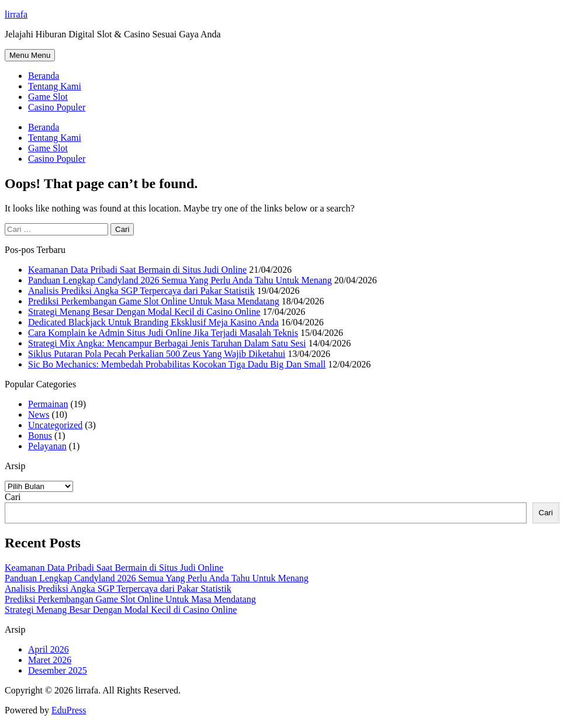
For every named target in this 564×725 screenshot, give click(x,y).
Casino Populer (56, 107)
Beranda (43, 76)
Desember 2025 (57, 670)
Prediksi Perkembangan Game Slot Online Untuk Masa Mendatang (153, 301)
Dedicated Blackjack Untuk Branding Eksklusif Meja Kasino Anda (153, 322)
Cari (13, 497)
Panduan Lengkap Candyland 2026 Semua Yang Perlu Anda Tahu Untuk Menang (180, 280)
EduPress (68, 710)
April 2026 (48, 649)
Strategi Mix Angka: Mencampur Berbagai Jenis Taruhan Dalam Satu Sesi (167, 343)
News (38, 414)
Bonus (40, 435)
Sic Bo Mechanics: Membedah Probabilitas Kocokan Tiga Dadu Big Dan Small (177, 364)
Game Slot (48, 97)
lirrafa (16, 14)
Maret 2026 (49, 660)
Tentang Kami (54, 86)
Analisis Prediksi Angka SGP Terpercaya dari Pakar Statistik (141, 291)
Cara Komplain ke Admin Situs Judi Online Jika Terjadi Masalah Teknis (163, 333)
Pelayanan (47, 446)
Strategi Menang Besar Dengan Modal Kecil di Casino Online (144, 312)
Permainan (48, 404)
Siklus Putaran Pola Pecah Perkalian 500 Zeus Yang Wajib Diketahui (156, 354)
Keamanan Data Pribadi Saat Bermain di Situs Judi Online (137, 270)
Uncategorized (55, 425)
